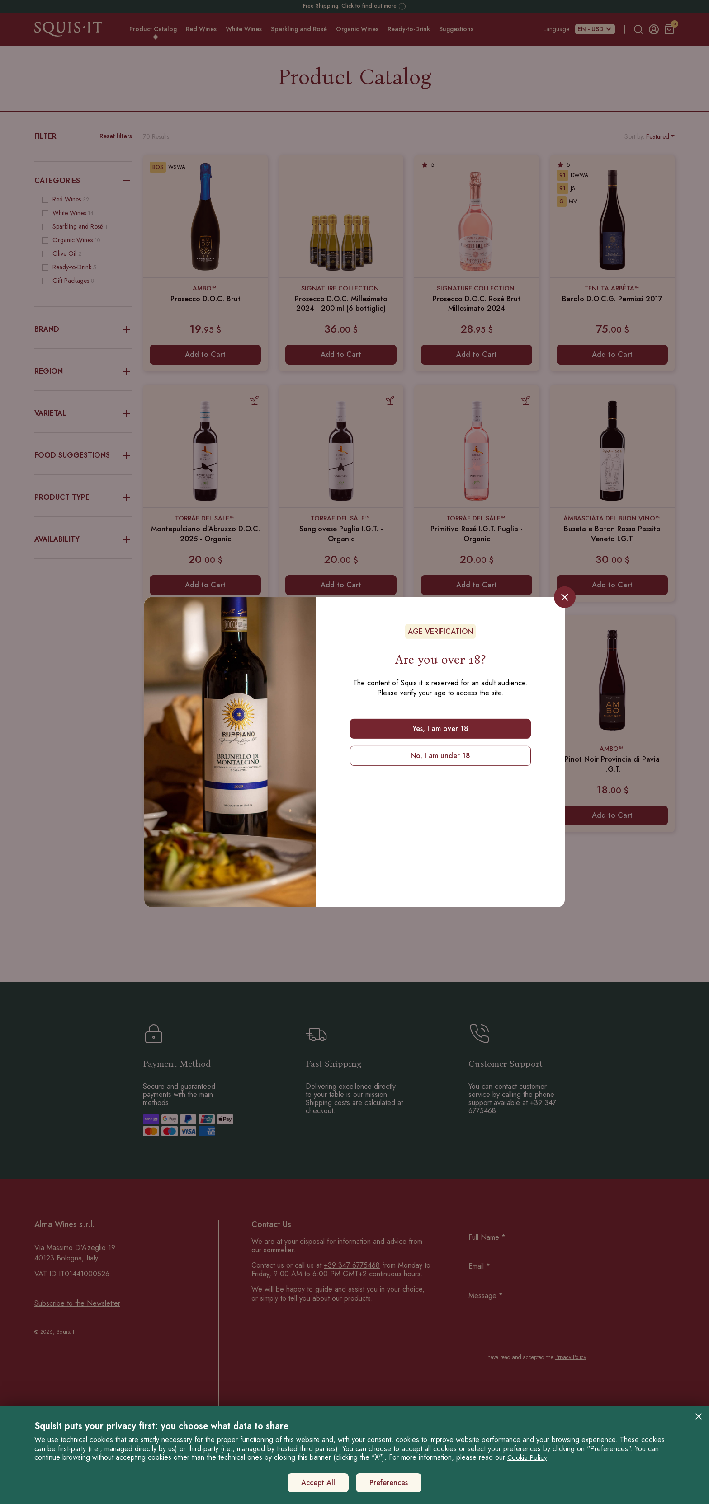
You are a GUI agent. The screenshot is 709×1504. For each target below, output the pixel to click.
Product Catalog (153, 28)
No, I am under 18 (440, 755)
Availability (83, 539)
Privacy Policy (570, 1357)
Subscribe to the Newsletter (77, 1303)
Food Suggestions (83, 455)
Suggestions (456, 28)
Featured (657, 136)
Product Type (83, 497)
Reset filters (115, 136)
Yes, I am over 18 (440, 728)
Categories (83, 180)
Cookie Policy (527, 1457)
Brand (83, 329)
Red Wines (201, 28)
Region (83, 371)
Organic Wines (357, 28)
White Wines (244, 28)
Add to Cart (205, 354)
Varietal (83, 413)
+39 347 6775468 (352, 1265)
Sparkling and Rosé (299, 28)
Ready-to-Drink (409, 28)
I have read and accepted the (535, 1357)
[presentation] (537, 1387)
